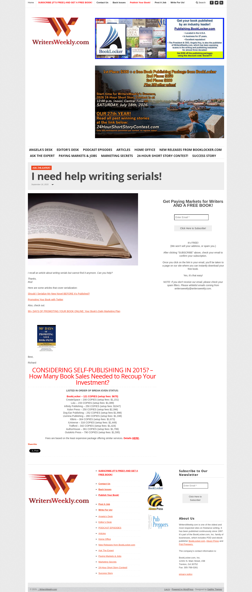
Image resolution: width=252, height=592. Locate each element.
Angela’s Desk (40, 150)
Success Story (204, 156)
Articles (123, 150)
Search (201, 2)
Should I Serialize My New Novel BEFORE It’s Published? (59, 293)
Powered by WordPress (182, 589)
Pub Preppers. (186, 544)
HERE (135, 438)
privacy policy (185, 574)
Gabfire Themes (214, 589)
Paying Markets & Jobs (78, 156)
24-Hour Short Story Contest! (162, 156)
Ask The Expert (42, 156)
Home (31, 2)
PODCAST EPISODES (97, 150)
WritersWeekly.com (47, 589)
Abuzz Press (212, 541)
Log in (167, 589)
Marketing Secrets (117, 156)
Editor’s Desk (68, 150)
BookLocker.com (197, 541)
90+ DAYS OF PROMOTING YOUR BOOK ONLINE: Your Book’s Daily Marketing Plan (74, 311)
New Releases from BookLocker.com (190, 150)
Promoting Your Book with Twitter (45, 299)
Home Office (144, 150)
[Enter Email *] (191, 217)
